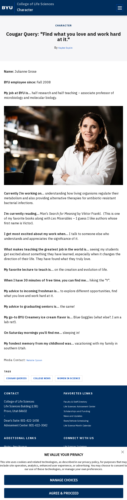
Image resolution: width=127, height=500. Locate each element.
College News (41, 378)
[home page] (7, 8)
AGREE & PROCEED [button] (63, 493)
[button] (123, 453)
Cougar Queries (16, 378)
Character (25, 10)
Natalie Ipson (36, 360)
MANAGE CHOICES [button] (64, 480)
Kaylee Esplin (66, 47)
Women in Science (68, 378)
